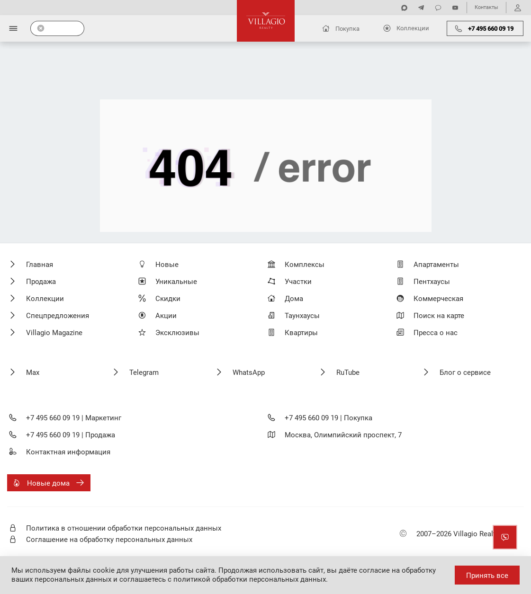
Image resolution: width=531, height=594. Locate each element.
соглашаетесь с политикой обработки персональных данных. (223, 579)
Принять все (487, 575)
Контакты (486, 7)
